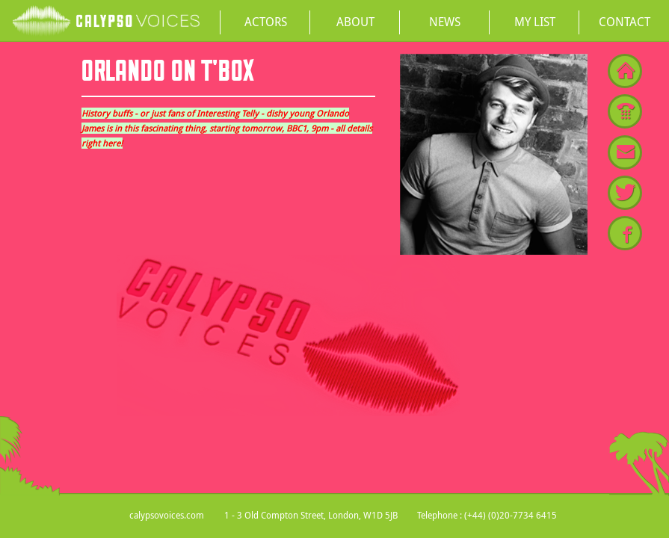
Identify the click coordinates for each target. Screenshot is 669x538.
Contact (624, 21)
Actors (265, 21)
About (355, 21)
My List (534, 21)
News (444, 21)
